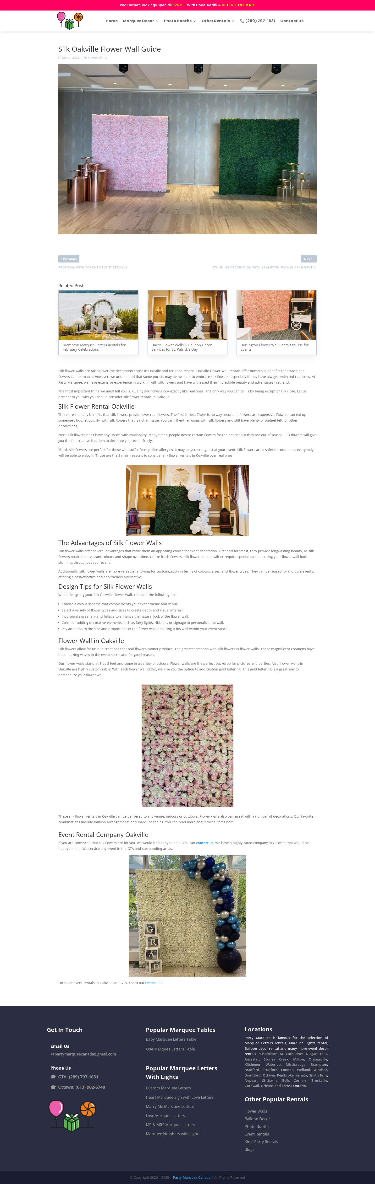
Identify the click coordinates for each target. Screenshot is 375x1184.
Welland (303, 1069)
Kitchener (252, 1064)
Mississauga (295, 1064)
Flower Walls (97, 57)
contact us (204, 843)
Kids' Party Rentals (261, 1141)
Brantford (253, 1075)
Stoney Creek (276, 1059)
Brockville (319, 1080)
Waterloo (273, 1064)
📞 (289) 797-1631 (257, 21)
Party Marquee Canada (191, 1177)
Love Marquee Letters (165, 1115)
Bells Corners (294, 1080)
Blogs (249, 1149)
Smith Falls (318, 1075)
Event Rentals (257, 1134)
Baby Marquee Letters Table (171, 1039)
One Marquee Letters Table (170, 1049)
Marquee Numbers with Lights (173, 1133)
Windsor (320, 1069)
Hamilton (269, 1053)
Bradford (252, 1069)
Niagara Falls (316, 1053)
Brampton (319, 1064)
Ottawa (269, 1075)
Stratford (270, 1069)
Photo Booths (178, 21)
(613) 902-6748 (90, 1087)
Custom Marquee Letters (168, 1088)
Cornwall (252, 1085)
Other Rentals (216, 21)
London (287, 1069)
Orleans (267, 1085)
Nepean (251, 1080)
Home (112, 21)
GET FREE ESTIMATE (238, 5)
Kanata (301, 1075)
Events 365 (153, 982)
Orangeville (318, 1059)
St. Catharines (291, 1053)
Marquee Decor (138, 21)
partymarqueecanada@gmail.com (85, 1054)
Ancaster (252, 1059)
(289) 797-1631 (83, 1077)
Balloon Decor (257, 1118)
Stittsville (269, 1080)
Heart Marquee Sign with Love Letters (180, 1097)
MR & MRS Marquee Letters (170, 1124)
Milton (298, 1059)
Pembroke (285, 1075)
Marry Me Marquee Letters (170, 1106)
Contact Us (291, 21)
